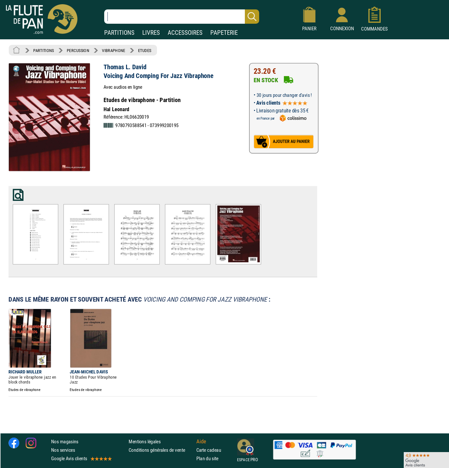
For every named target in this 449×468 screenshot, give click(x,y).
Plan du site (207, 458)
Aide (201, 441)
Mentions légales (145, 441)
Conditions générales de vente (161, 450)
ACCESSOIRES (185, 32)
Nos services (63, 450)
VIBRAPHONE (113, 50)
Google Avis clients (81, 458)
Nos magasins (64, 441)
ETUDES (144, 50)
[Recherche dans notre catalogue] (181, 16)
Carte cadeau (208, 450)
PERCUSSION (78, 50)
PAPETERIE (224, 32)
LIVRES (151, 32)
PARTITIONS (119, 32)
